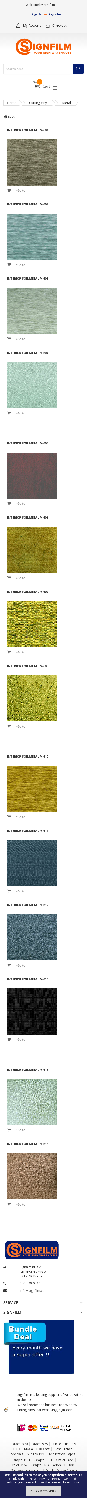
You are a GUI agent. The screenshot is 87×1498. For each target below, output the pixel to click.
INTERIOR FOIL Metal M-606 (27, 517)
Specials (17, 1454)
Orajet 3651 (65, 1460)
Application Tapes (62, 1454)
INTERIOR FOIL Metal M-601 (27, 130)
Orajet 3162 (19, 1465)
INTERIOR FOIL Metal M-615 (27, 1070)
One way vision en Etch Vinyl (31, 1470)
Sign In (37, 14)
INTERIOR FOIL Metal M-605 (27, 443)
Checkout (59, 25)
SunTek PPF (36, 1454)
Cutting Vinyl (38, 103)
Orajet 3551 (43, 1460)
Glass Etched (63, 1449)
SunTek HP (60, 1444)
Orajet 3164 (40, 1465)
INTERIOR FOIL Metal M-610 (27, 756)
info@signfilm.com (34, 1290)
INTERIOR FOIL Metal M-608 (27, 666)
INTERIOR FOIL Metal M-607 (27, 592)
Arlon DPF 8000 (65, 1465)
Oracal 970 (20, 1444)
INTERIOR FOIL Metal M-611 (27, 831)
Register (54, 14)
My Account (32, 25)
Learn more (71, 1482)
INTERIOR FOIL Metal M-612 (27, 905)
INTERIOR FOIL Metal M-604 (27, 353)
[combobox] (43, 69)
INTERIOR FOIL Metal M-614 (27, 979)
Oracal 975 (40, 1444)
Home (11, 103)
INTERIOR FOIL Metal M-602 (27, 204)
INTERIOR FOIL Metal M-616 (27, 1144)
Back (9, 116)
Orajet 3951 (22, 1460)
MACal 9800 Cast (37, 1449)
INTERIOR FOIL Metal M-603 (27, 278)
